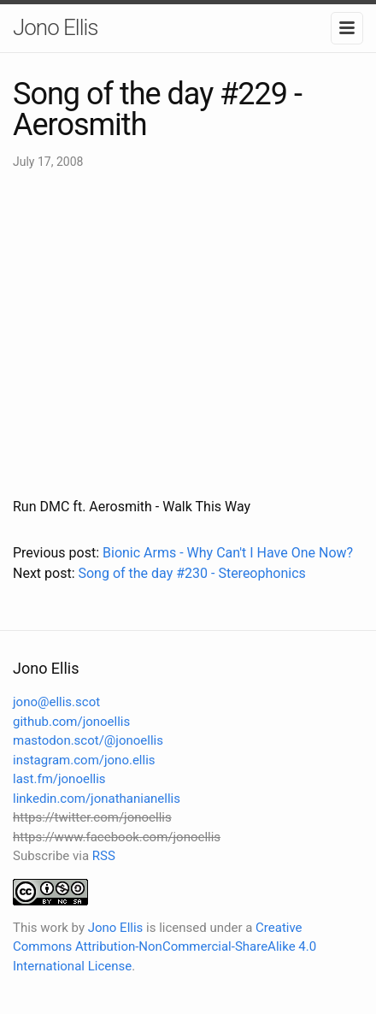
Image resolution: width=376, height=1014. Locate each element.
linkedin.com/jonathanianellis (96, 798)
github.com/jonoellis (71, 721)
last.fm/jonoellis (59, 779)
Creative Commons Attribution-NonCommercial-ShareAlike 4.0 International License (164, 947)
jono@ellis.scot (56, 702)
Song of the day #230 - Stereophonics (191, 573)
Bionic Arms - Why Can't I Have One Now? (228, 553)
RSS (103, 856)
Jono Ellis (55, 27)
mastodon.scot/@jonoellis (88, 740)
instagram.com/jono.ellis (84, 760)
